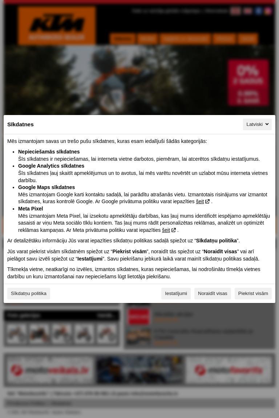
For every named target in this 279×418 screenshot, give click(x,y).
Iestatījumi (176, 293)
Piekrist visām (253, 293)
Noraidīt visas (212, 293)
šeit (200, 201)
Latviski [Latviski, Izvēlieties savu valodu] (258, 124)
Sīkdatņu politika (28, 293)
